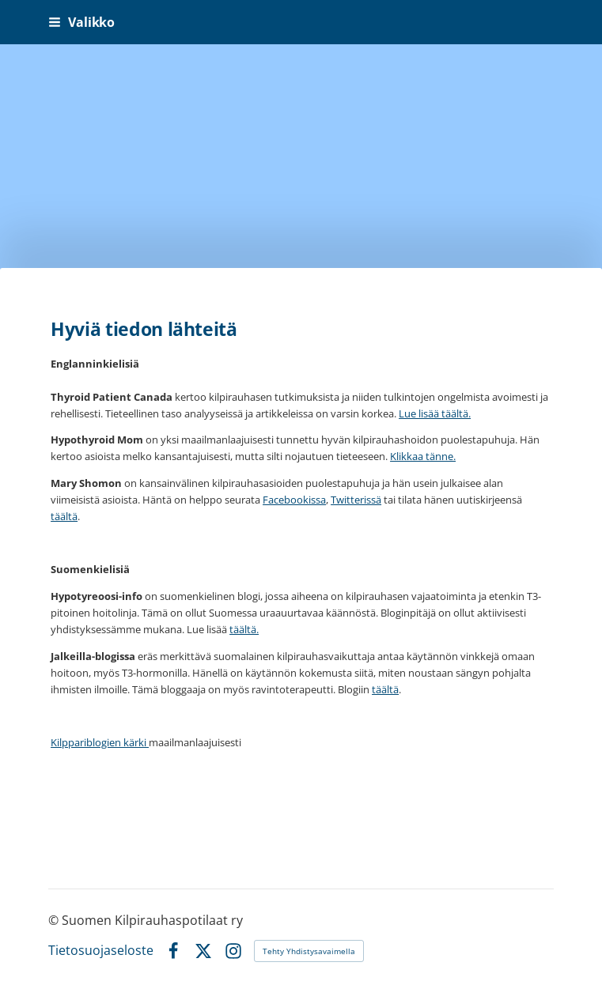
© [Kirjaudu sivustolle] (55, 920)
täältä (64, 516)
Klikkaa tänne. (423, 456)
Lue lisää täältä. (435, 413)
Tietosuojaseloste (100, 951)
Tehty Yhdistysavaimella (309, 951)
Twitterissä (356, 499)
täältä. (244, 629)
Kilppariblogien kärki (100, 742)
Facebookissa (294, 499)
